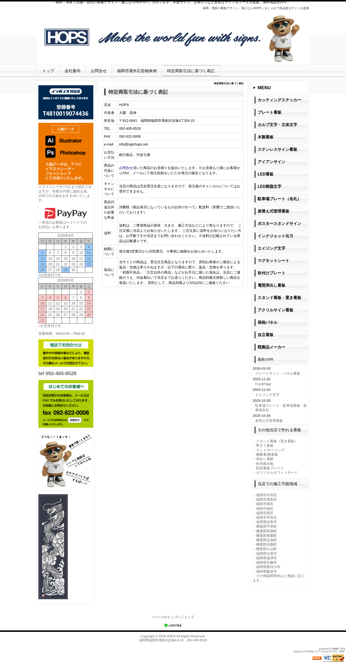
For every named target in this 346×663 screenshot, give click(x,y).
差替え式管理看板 (269, 421)
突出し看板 (264, 459)
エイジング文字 (267, 395)
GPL (335, 651)
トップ (48, 71)
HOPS (171, 636)
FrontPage (263, 384)
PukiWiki (309, 651)
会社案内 (72, 71)
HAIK (336, 648)
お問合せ (99, 71)
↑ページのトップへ (166, 617)
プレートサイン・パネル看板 (277, 373)
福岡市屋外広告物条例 (137, 71)
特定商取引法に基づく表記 (191, 71)
